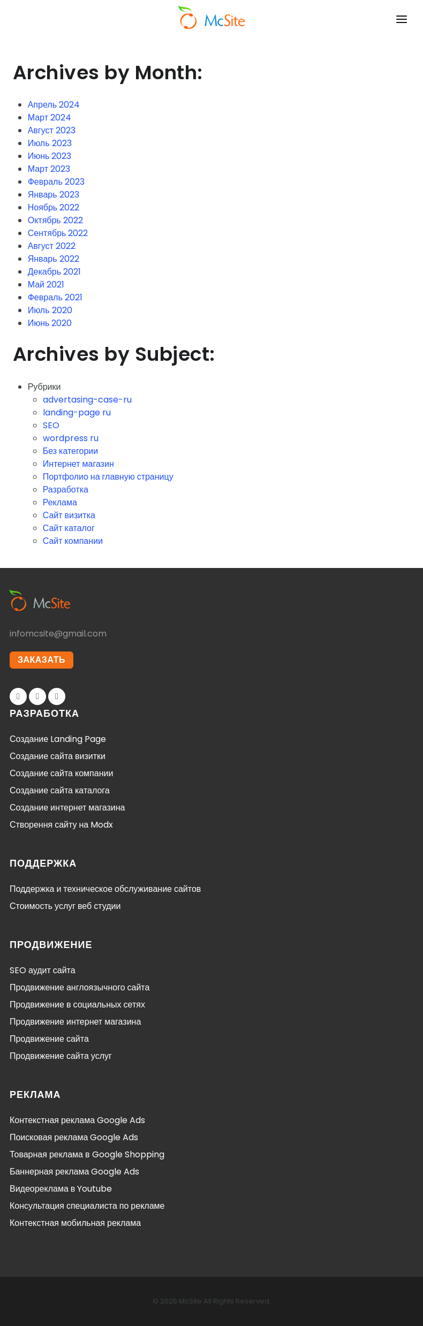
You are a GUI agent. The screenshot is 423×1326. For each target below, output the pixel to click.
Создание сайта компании (61, 773)
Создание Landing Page (58, 739)
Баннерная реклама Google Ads (74, 1171)
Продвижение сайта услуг (61, 1056)
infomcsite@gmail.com (58, 633)
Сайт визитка (69, 515)
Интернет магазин (78, 464)
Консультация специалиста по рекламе (87, 1206)
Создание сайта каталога (60, 790)
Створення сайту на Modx (61, 825)
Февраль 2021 (55, 297)
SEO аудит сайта (42, 970)
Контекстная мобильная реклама (75, 1223)
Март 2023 (49, 169)
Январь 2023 (53, 194)
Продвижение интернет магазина (75, 1022)
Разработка (65, 489)
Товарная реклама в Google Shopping (87, 1154)
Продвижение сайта (49, 1039)
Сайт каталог (69, 528)
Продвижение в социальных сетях (77, 1004)
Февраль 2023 (56, 182)
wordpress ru (71, 438)
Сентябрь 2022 (58, 233)
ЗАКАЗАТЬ (41, 660)
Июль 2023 (50, 143)
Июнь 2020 (50, 323)
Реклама (60, 502)
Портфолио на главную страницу (108, 477)
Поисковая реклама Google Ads (74, 1137)
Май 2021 (46, 284)
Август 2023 (51, 130)
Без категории (70, 451)
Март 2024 (49, 117)
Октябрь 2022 (55, 220)
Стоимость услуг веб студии (65, 906)
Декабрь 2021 (54, 272)
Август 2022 (51, 246)
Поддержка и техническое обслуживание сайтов (105, 889)
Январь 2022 (53, 259)
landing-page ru (77, 412)
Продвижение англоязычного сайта (79, 987)
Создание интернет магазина (67, 807)
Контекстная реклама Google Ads (77, 1120)
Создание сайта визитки (57, 756)
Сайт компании (73, 541)
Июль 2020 (50, 310)
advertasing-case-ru (87, 399)
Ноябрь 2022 (54, 207)
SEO (51, 425)
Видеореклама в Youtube (61, 1189)
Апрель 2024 (54, 104)
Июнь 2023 (50, 156)
